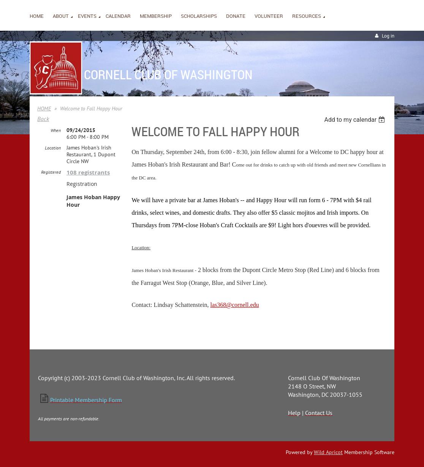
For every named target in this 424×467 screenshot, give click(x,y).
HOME (44, 108)
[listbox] (355, 119)
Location (53, 148)
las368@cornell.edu (234, 305)
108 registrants (88, 172)
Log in (388, 36)
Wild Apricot (328, 452)
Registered (51, 172)
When (56, 130)
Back (43, 119)
